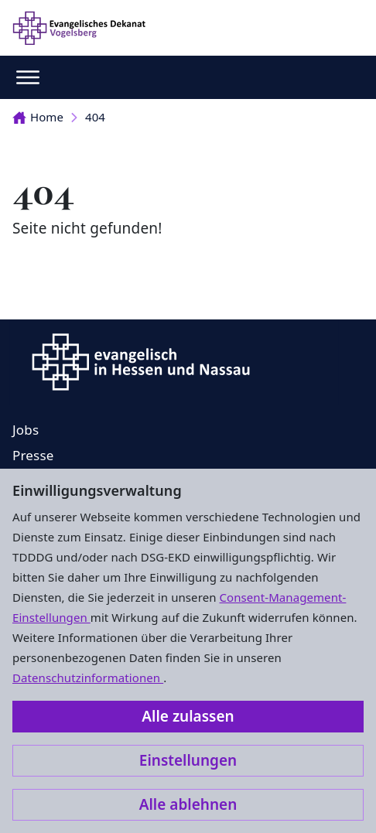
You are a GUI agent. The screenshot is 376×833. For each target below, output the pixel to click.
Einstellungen (188, 760)
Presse (33, 455)
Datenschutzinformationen (87, 677)
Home (37, 117)
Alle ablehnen (188, 804)
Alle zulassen (188, 716)
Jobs (25, 430)
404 (95, 117)
